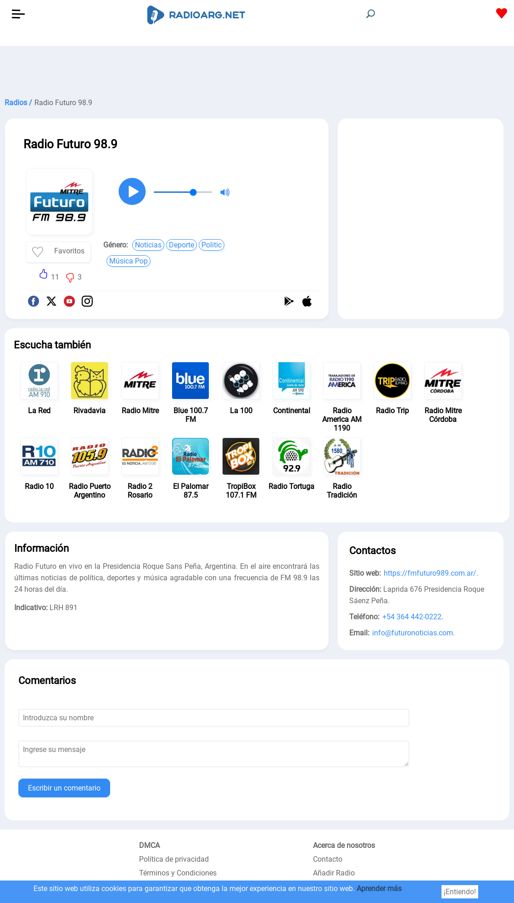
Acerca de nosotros (344, 845)
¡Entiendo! (460, 891)
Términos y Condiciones (178, 873)
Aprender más (379, 888)
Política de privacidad (174, 859)
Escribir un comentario (64, 788)
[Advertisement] (257, 69)
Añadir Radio (334, 873)
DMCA (149, 845)
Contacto (327, 859)
